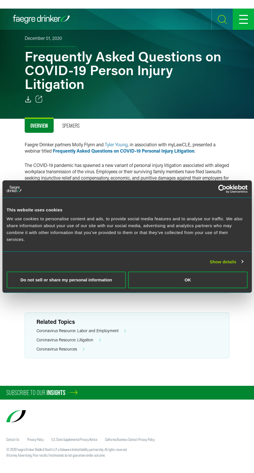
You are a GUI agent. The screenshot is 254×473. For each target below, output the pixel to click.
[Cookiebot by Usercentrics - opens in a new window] (222, 188)
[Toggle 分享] (39, 99)
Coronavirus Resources (60, 349)
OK (188, 279)
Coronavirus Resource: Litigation (68, 340)
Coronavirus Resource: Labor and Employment (81, 331)
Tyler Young (116, 144)
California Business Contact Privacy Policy (130, 439)
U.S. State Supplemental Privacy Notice (74, 439)
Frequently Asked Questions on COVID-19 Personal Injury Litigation (123, 151)
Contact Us (13, 439)
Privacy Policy (35, 439)
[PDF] (28, 99)
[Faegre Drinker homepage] (41, 19)
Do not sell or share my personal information (66, 279)
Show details (223, 261)
